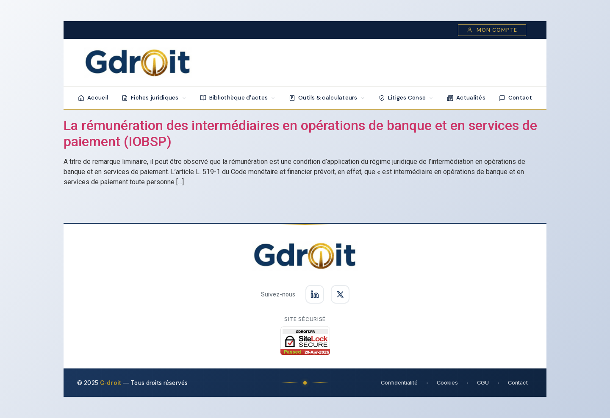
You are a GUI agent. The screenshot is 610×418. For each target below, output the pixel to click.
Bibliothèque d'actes (237, 97)
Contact (515, 97)
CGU (483, 382)
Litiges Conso (406, 97)
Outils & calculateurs (327, 97)
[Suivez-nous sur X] (340, 294)
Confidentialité (399, 382)
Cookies (447, 382)
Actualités (466, 97)
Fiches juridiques (154, 97)
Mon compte (492, 30)
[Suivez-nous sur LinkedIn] (314, 294)
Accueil (93, 97)
